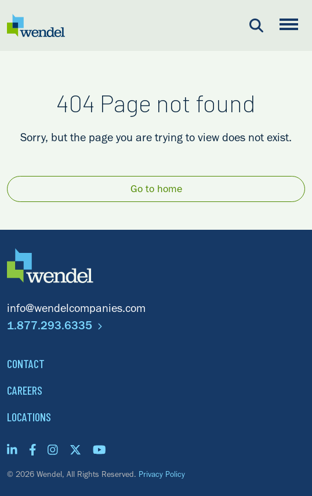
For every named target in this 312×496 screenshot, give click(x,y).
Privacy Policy (162, 476)
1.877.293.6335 (54, 327)
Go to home (156, 190)
